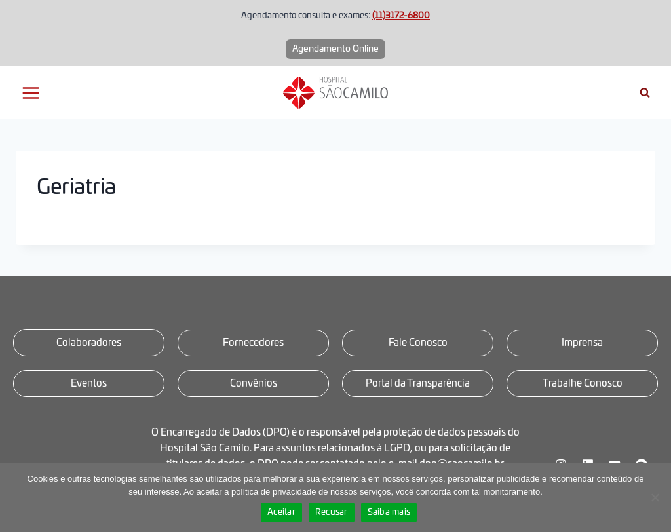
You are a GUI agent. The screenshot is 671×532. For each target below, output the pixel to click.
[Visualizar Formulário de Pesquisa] (644, 93)
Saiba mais (389, 512)
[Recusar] (654, 497)
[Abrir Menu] (31, 92)
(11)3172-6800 (401, 16)
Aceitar (281, 512)
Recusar (331, 512)
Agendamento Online (335, 49)
